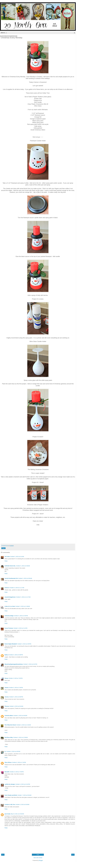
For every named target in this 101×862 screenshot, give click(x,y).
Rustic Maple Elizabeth (11, 644)
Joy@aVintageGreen (10, 597)
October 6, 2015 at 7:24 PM (19, 762)
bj (5, 751)
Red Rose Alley (9, 737)
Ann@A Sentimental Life (11, 578)
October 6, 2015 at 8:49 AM (20, 715)
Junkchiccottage (9, 615)
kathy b (7, 654)
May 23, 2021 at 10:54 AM (17, 813)
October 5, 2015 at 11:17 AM (17, 587)
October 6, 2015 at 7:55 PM (17, 771)
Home (38, 854)
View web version (37, 857)
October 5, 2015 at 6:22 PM (30, 664)
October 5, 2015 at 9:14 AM (17, 556)
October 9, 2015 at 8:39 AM (22, 804)
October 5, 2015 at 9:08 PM (16, 696)
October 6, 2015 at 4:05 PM (13, 751)
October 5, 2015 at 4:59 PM (24, 644)
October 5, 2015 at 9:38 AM (23, 565)
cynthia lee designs (10, 784)
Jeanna (7, 687)
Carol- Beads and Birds (11, 795)
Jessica (7, 696)
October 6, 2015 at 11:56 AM (20, 737)
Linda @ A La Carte (10, 606)
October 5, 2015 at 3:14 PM (20, 628)
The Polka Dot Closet (10, 725)
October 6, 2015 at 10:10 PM (23, 784)
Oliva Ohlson (8, 762)
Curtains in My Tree (10, 804)
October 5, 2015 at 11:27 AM (23, 597)
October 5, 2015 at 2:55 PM (21, 615)
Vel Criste (7, 556)
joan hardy (7, 813)
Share (3, 548)
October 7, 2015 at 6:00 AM (24, 795)
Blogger (41, 860)
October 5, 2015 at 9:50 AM (25, 578)
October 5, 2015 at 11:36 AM (22, 606)
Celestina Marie (9, 715)
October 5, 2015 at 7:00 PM (15, 678)
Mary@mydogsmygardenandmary (14, 664)
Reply (6, 561)
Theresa (7, 706)
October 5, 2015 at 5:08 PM (16, 654)
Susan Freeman (9, 628)
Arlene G (7, 587)
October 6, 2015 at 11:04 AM (23, 725)
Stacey (6, 678)
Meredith (7, 771)
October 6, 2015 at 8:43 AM (16, 706)
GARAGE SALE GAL (10, 565)
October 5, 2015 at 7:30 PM (16, 687)
